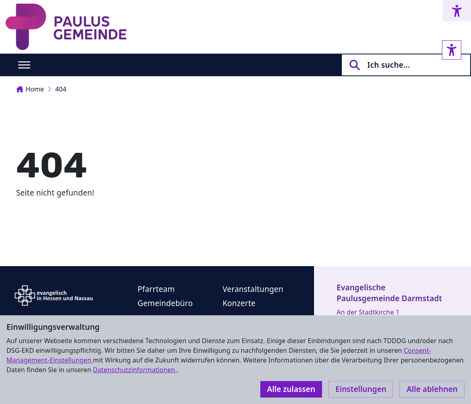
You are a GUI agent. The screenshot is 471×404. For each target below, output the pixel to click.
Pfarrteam (156, 289)
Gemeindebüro (165, 303)
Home (30, 89)
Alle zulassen (291, 389)
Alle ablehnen (432, 389)
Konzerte (238, 303)
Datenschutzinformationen (135, 369)
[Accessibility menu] (457, 10)
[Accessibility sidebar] (451, 50)
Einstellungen (360, 389)
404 (61, 89)
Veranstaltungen (252, 289)
